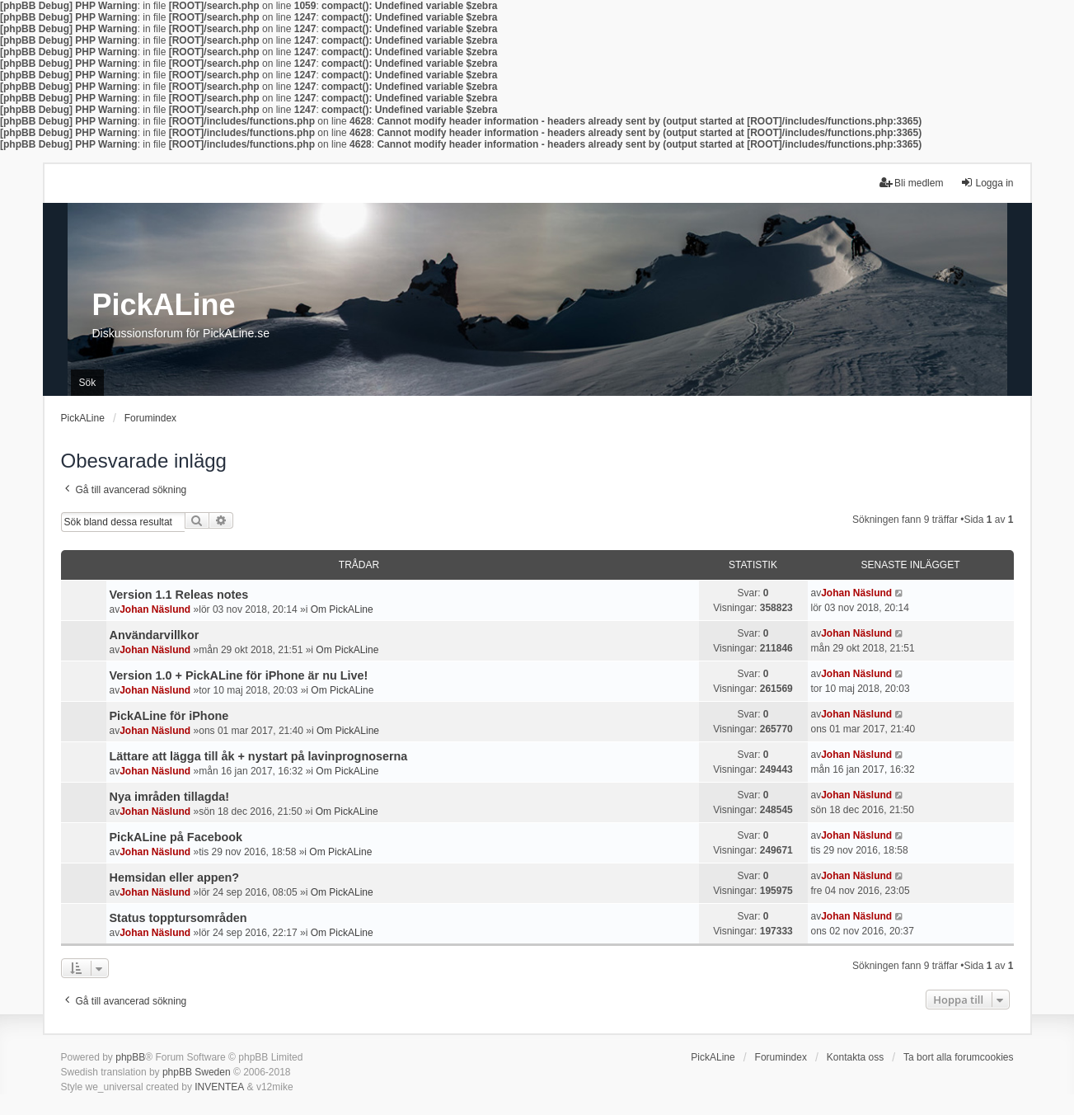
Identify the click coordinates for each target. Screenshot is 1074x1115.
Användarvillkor (154, 635)
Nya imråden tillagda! (170, 796)
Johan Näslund (155, 609)
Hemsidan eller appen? (175, 877)
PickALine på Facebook (176, 837)
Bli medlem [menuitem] (911, 182)
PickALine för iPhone (169, 715)
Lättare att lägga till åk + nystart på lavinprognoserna (259, 756)
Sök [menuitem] (87, 382)
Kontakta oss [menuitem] (855, 1057)
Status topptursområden (178, 917)
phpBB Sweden (196, 1072)
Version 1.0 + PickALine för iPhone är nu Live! (239, 675)
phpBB (130, 1057)
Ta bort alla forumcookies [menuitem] (958, 1057)
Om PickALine (342, 609)
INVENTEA (219, 1087)
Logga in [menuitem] (986, 182)
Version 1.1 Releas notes (179, 594)
